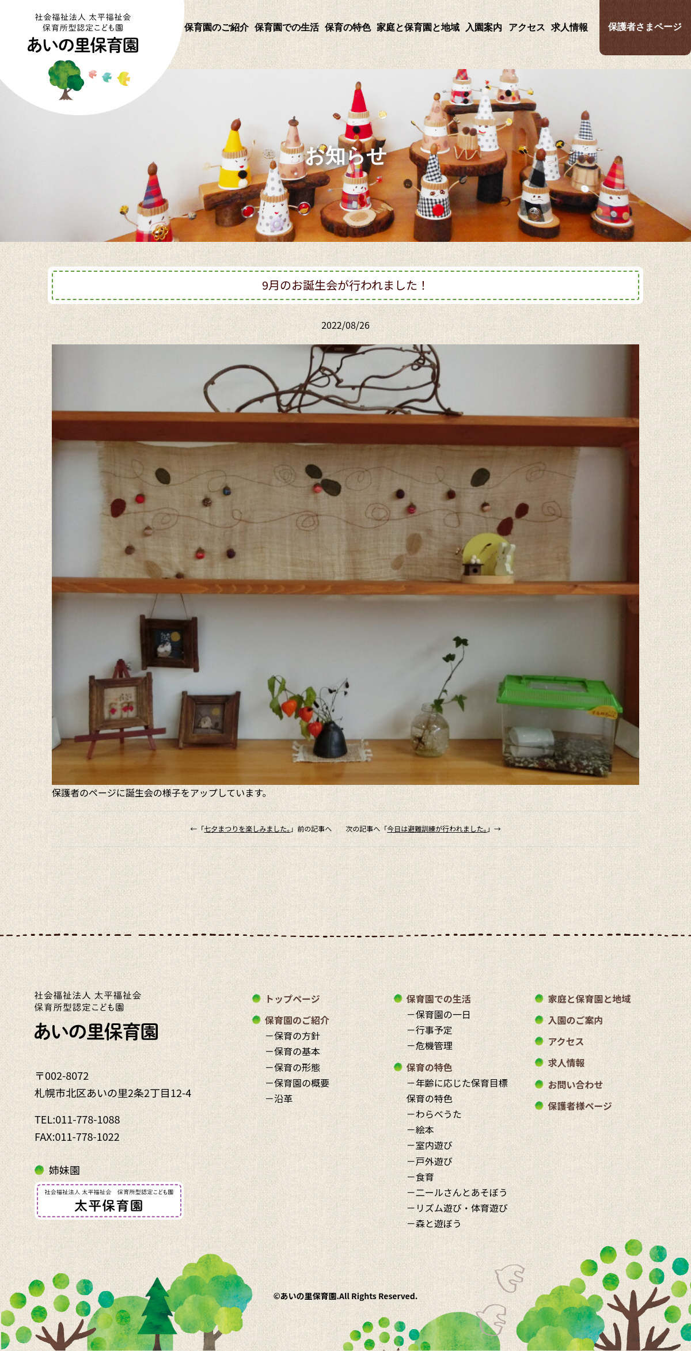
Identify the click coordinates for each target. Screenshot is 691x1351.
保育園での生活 (287, 27)
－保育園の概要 (297, 1083)
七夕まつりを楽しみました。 (247, 828)
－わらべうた (434, 1114)
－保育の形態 (292, 1067)
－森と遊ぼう (434, 1223)
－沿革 (279, 1098)
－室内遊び (430, 1145)
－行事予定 (430, 1030)
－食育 (420, 1176)
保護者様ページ (580, 1106)
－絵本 (420, 1129)
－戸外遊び (430, 1161)
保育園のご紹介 (216, 27)
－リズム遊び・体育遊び (457, 1208)
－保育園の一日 (439, 1014)
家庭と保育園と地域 (418, 27)
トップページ (292, 998)
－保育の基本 (292, 1051)
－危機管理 (430, 1045)
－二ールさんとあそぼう (457, 1192)
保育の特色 (348, 27)
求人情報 (569, 27)
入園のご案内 (575, 1020)
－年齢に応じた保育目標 (457, 1083)
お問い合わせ (575, 1084)
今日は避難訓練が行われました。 (437, 828)
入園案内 (483, 27)
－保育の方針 (292, 1035)
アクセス (526, 27)
